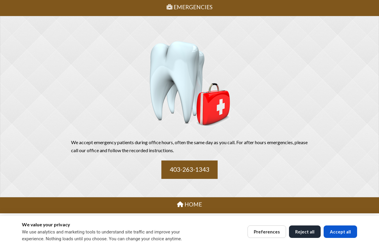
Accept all (340, 231)
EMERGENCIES (190, 7)
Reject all (304, 231)
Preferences (267, 231)
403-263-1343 (189, 169)
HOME (189, 204)
